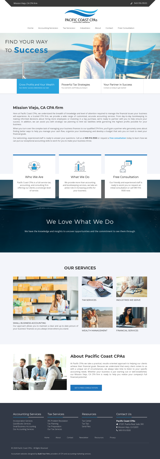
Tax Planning (52, 423)
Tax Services (69, 28)
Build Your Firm (44, 454)
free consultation (118, 138)
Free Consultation (126, 28)
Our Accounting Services (23, 429)
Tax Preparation (54, 426)
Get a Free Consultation (86, 388)
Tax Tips (85, 423)
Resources (99, 437)
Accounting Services (48, 28)
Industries (85, 28)
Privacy (113, 437)
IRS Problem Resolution (57, 421)
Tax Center (86, 421)
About (98, 28)
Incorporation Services (23, 421)
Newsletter (83, 437)
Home (30, 28)
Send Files (86, 426)
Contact (109, 28)
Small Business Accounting (24, 426)
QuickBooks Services (22, 423)
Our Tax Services (54, 429)
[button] (4, 56)
